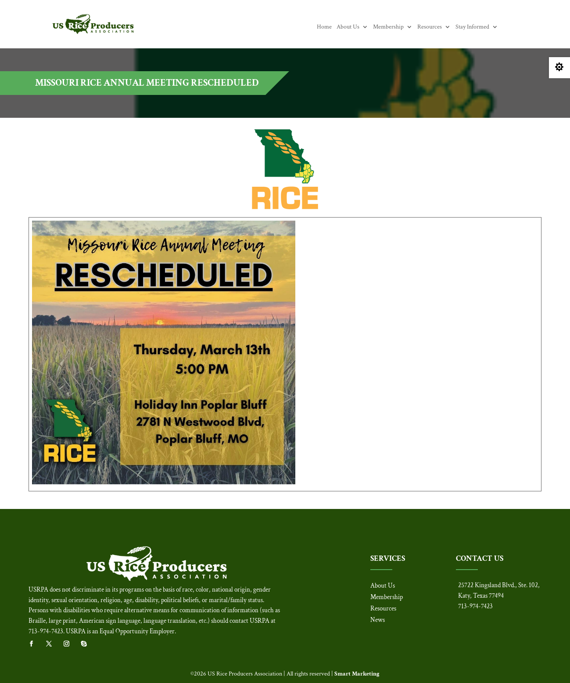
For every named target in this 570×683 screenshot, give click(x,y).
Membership (388, 27)
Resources (429, 27)
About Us (348, 27)
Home (324, 27)
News (377, 620)
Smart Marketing (357, 674)
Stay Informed (472, 27)
